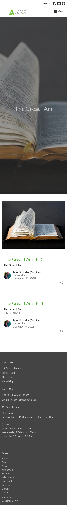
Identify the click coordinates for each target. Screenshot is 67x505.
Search (46, 3)
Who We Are (9, 477)
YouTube (7, 484)
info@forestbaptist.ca (23, 399)
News (5, 465)
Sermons (7, 473)
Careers (6, 496)
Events (6, 462)
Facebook (7, 481)
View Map (8, 381)
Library (5, 488)
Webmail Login (10, 500)
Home (5, 458)
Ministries (7, 469)
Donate (6, 492)
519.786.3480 (20, 394)
